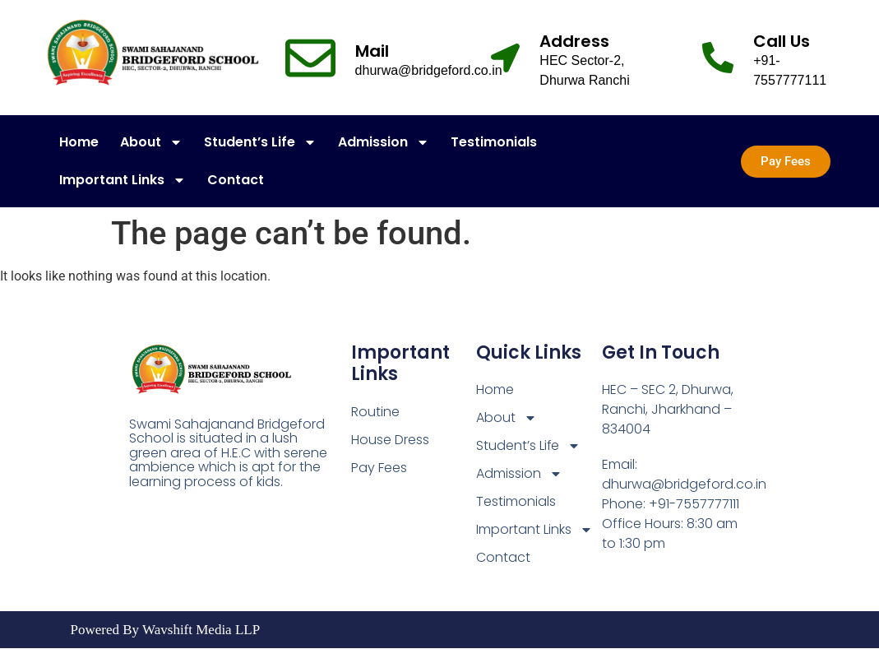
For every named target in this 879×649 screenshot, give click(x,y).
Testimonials (494, 141)
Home (79, 141)
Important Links (122, 180)
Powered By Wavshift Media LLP (166, 630)
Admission (383, 142)
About (151, 142)
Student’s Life (260, 142)
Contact (235, 179)
